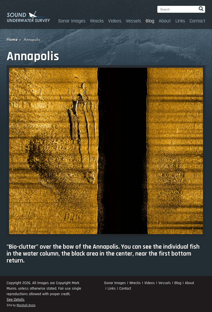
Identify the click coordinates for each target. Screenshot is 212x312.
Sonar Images (72, 21)
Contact (197, 21)
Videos (114, 21)
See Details (16, 299)
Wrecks (97, 21)
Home (12, 40)
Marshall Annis (26, 305)
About (165, 21)
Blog (149, 21)
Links (180, 21)
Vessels (133, 21)
